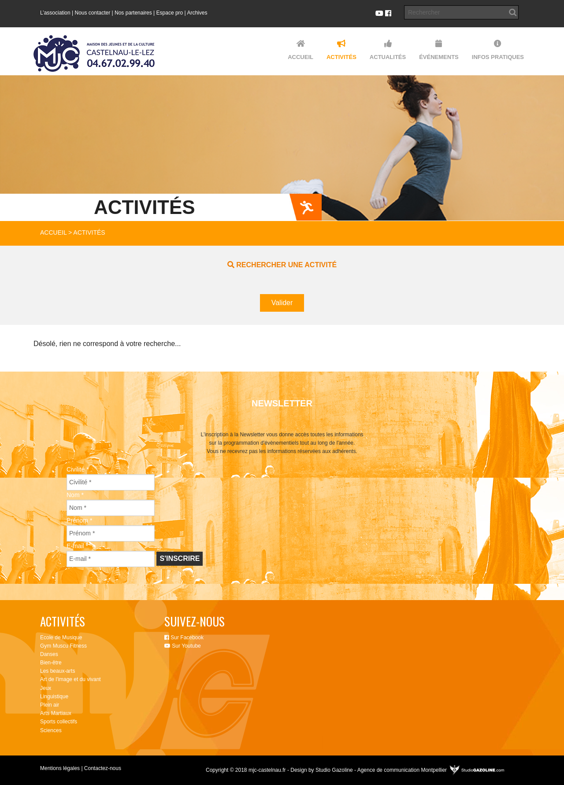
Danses (49, 654)
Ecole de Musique (61, 637)
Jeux (45, 688)
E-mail (77, 545)
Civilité (78, 469)
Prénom (79, 520)
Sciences (51, 730)
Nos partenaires (133, 13)
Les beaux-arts (57, 671)
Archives (197, 13)
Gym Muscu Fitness (63, 646)
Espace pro (169, 13)
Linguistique (54, 696)
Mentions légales (60, 768)
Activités (89, 232)
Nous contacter (93, 13)
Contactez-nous (102, 768)
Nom (75, 494)
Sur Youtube (182, 646)
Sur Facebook (184, 637)
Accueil (53, 232)
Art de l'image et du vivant (70, 679)
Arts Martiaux (55, 713)
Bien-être (51, 663)
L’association (55, 13)
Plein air (49, 705)
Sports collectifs (58, 722)
